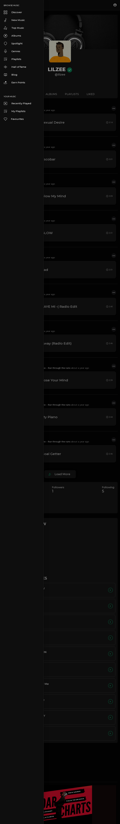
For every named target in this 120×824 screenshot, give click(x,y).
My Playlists (14, 111)
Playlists (12, 59)
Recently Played (17, 103)
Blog (10, 74)
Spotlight (13, 43)
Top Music (14, 28)
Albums (12, 35)
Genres (12, 51)
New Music (14, 20)
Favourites (13, 119)
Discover (13, 12)
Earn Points (14, 82)
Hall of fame (15, 67)
